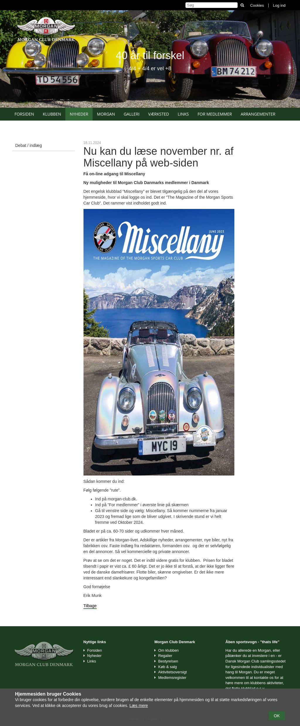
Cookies (257, 5)
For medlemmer (214, 114)
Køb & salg (167, 667)
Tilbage (90, 605)
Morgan (106, 114)
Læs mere (138, 705)
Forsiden (24, 114)
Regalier (165, 655)
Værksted (158, 114)
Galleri (131, 114)
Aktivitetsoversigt (172, 672)
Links (183, 114)
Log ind (279, 5)
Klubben (52, 114)
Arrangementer (258, 114)
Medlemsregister (172, 677)
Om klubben (168, 650)
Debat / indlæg (28, 145)
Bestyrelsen (168, 661)
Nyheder (79, 114)
